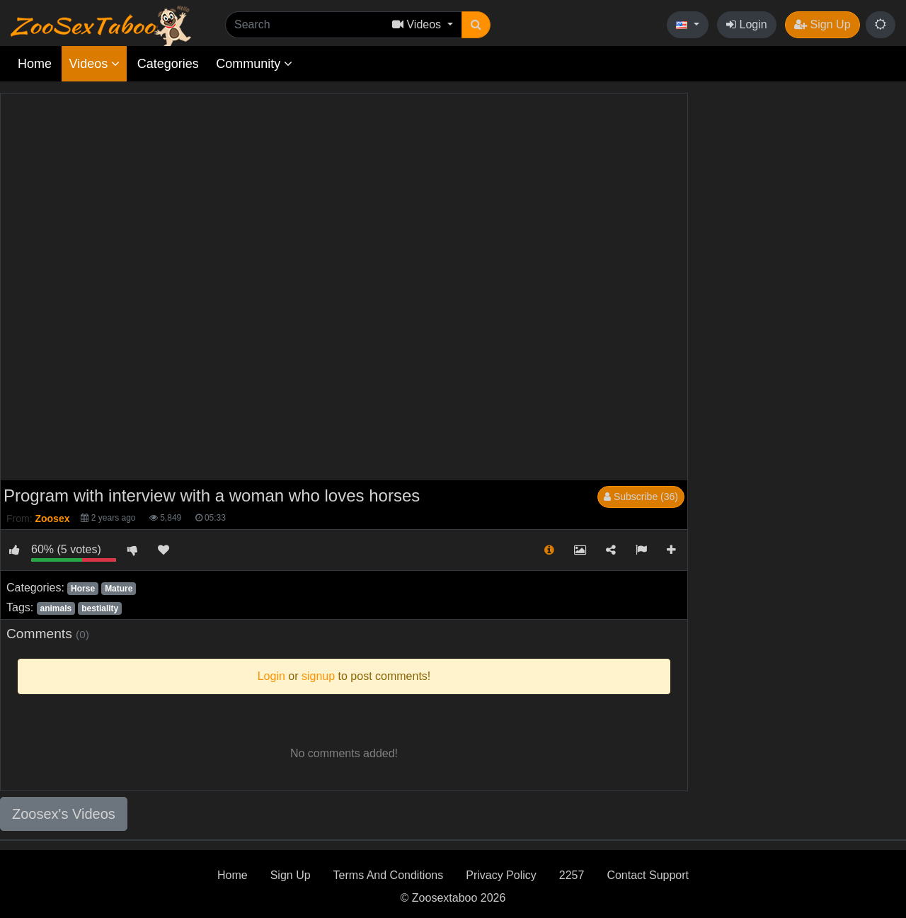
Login (746, 24)
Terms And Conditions (388, 875)
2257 (572, 875)
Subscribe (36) (641, 496)
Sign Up (822, 24)
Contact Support (648, 875)
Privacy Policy (501, 875)
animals (55, 608)
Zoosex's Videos (63, 814)
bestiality (99, 608)
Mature (118, 589)
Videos (94, 64)
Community (254, 64)
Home (35, 64)
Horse (83, 589)
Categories (168, 64)
